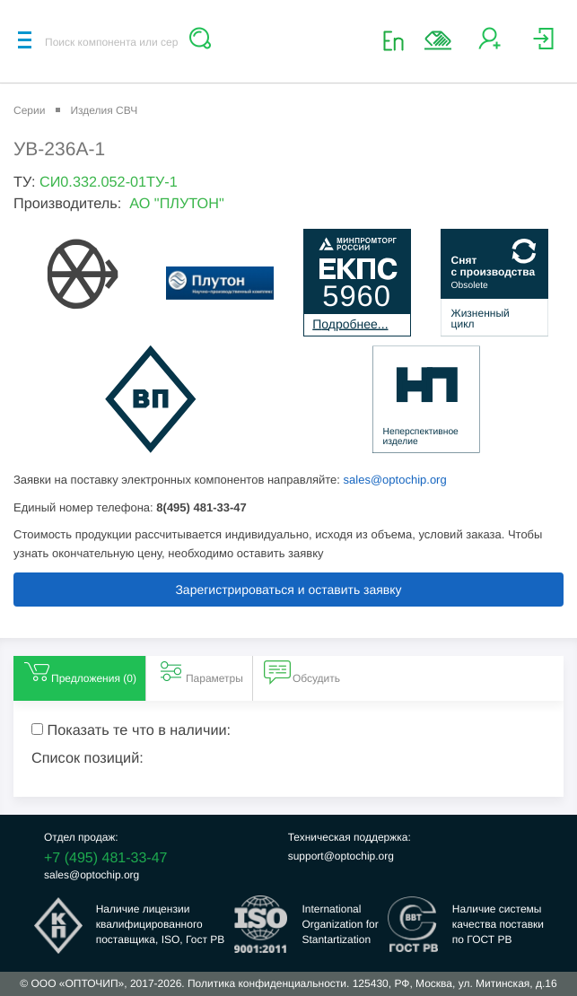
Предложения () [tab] (79, 671)
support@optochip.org (341, 856)
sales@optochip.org (395, 479)
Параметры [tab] (200, 671)
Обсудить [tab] (302, 671)
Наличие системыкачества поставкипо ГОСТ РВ (498, 924)
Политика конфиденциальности (267, 983)
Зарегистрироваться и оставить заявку (288, 589)
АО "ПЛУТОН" (176, 204)
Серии (29, 110)
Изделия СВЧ (103, 110)
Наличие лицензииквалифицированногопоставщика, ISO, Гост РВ (160, 924)
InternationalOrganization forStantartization (340, 924)
